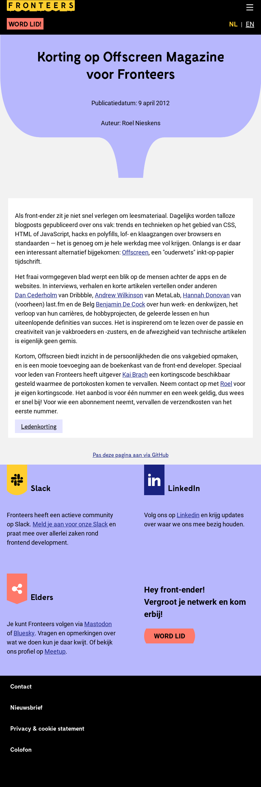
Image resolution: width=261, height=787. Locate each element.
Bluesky (24, 633)
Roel (226, 383)
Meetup (55, 651)
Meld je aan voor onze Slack (70, 524)
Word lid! (25, 24)
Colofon (21, 749)
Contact (21, 686)
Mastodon (98, 623)
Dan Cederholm (36, 295)
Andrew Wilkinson (119, 295)
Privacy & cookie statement (47, 728)
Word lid (169, 636)
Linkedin (188, 515)
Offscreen (135, 252)
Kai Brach (135, 374)
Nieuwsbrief (26, 707)
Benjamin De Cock (120, 304)
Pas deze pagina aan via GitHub (131, 454)
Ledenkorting (38, 426)
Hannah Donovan (206, 295)
